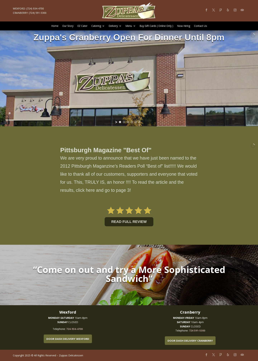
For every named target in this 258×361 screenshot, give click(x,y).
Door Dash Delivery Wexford (67, 339)
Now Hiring (183, 26)
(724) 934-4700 (35, 8)
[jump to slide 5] (136, 122)
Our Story (67, 26)
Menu (128, 26)
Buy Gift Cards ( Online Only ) (156, 26)
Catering (96, 26)
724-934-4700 (74, 329)
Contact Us (200, 26)
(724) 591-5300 (37, 12)
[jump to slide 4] (132, 122)
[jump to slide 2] (124, 122)
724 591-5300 (197, 330)
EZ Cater (82, 26)
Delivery (113, 26)
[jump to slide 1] (120, 122)
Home (54, 26)
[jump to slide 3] (128, 122)
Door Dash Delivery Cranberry (190, 340)
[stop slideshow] (139, 122)
